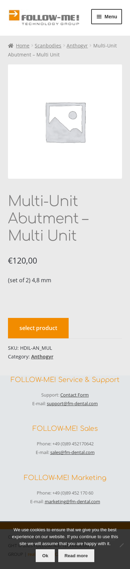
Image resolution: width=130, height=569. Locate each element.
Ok (45, 555)
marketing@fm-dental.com (72, 501)
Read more (76, 555)
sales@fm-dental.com (72, 452)
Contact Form (74, 395)
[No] (121, 545)
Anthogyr (77, 45)
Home (22, 45)
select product (38, 328)
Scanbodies (48, 45)
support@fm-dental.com (72, 403)
